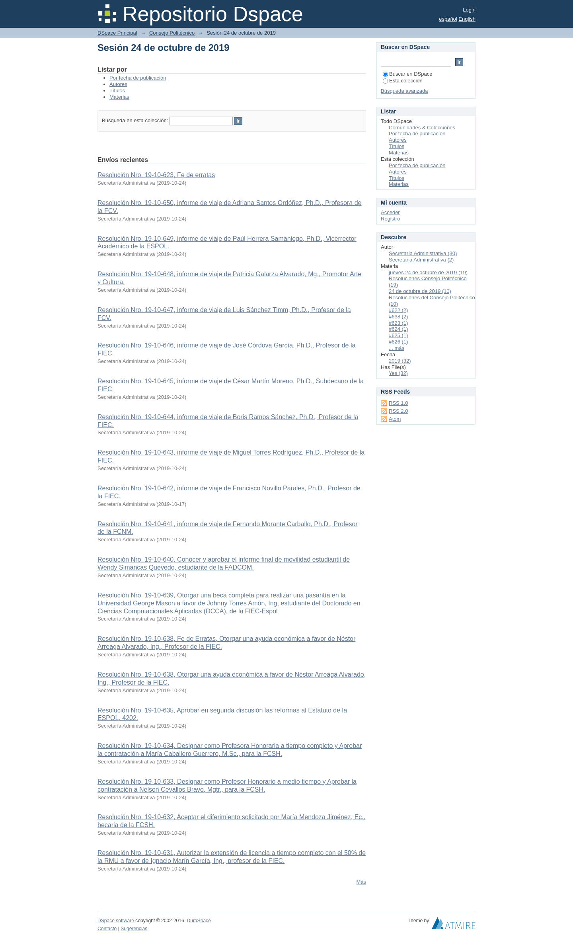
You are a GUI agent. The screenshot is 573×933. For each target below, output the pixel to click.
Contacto (107, 928)
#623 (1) (398, 323)
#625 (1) (398, 335)
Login (469, 10)
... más (396, 348)
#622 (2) (398, 310)
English (467, 19)
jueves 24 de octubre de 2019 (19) (428, 272)
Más (361, 882)
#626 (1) (398, 342)
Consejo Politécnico (172, 33)
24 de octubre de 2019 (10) (420, 291)
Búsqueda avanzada (404, 91)
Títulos (117, 91)
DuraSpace (198, 920)
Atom (395, 419)
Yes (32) (398, 373)
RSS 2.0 (398, 411)
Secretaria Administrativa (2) (421, 260)
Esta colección (403, 81)
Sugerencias (134, 928)
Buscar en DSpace (407, 74)
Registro (390, 219)
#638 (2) (398, 317)
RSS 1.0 (398, 403)
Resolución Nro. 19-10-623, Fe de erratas (156, 175)
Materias (119, 97)
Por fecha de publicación (137, 78)
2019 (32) (400, 361)
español (448, 19)
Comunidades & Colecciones (422, 128)
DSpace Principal (117, 33)
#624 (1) (398, 329)
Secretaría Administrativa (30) (423, 253)
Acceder (390, 212)
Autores (118, 84)
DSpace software (115, 920)
